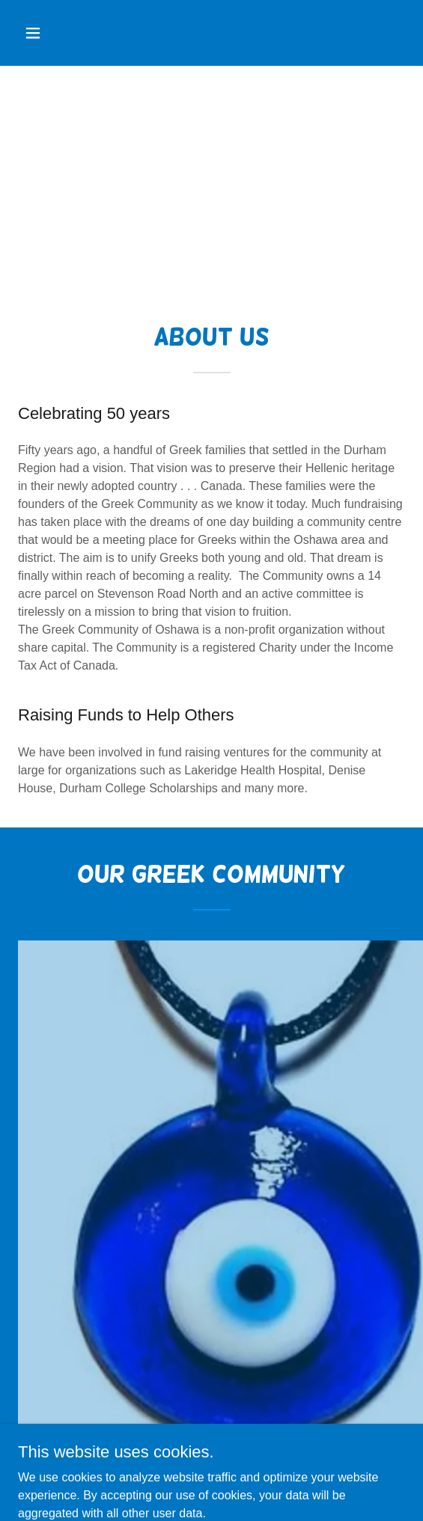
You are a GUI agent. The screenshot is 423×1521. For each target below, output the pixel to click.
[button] (47, 33)
